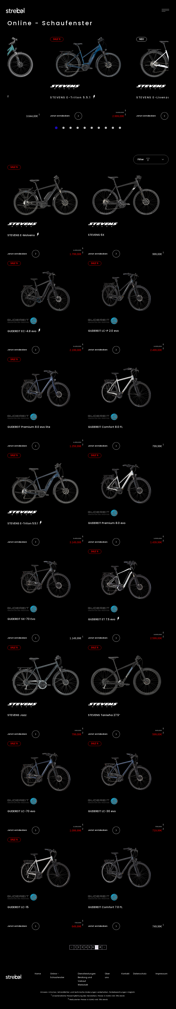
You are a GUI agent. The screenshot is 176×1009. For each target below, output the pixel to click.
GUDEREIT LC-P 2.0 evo (103, 331)
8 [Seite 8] (100, 947)
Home (38, 973)
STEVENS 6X (96, 235)
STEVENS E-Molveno (21, 235)
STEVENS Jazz (17, 715)
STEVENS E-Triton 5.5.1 (71, 97)
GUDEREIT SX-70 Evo (21, 619)
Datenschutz (139, 973)
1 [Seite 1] (75, 947)
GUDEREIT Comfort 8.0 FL (105, 427)
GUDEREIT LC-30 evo (102, 811)
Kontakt (125, 973)
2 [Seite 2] (78, 947)
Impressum (161, 973)
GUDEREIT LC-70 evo (21, 811)
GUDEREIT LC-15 (18, 907)
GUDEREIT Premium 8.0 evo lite (28, 427)
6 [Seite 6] (93, 947)
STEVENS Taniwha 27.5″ (104, 715)
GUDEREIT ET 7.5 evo (102, 619)
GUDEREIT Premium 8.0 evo (107, 523)
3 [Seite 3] (82, 947)
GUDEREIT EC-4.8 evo (22, 331)
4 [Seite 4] (86, 947)
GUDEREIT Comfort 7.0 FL (105, 907)
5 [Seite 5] (89, 947)
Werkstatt (83, 984)
